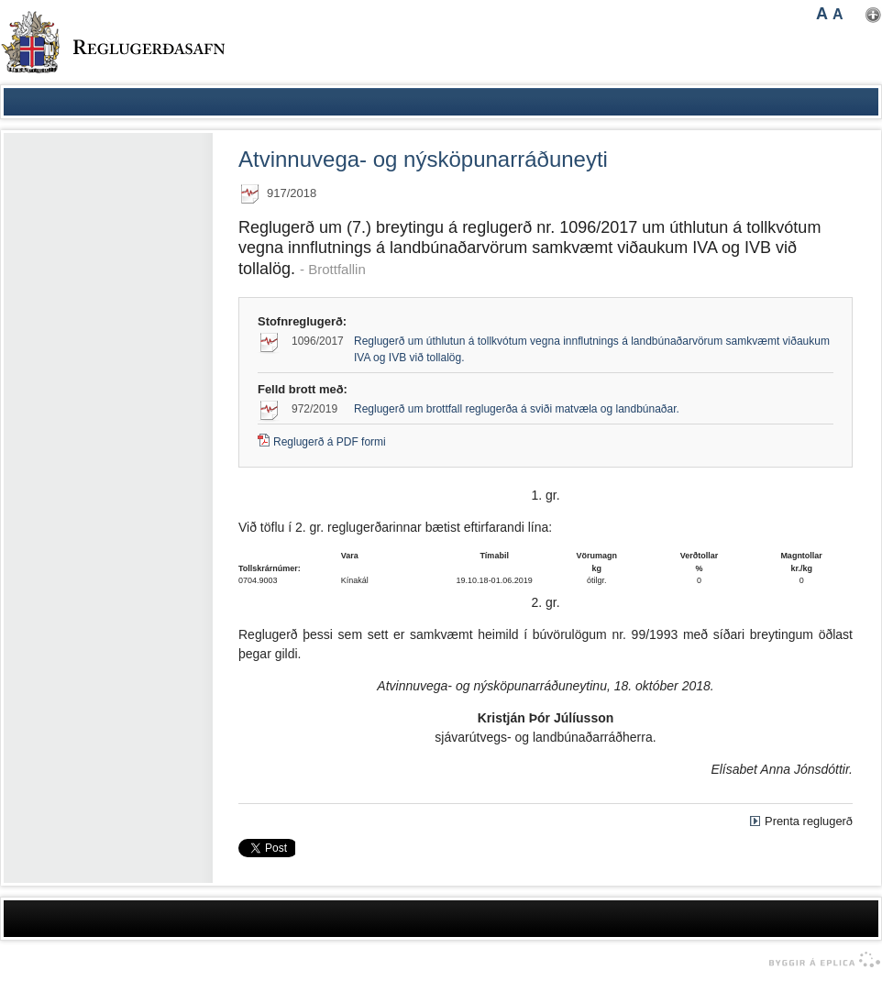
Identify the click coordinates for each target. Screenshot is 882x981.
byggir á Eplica (820, 960)
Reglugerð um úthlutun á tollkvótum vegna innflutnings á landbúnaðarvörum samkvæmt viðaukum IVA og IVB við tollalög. (592, 349)
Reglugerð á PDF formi (329, 441)
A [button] (822, 14)
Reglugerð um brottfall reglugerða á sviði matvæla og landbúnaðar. (516, 408)
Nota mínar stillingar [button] (873, 15)
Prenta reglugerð (809, 821)
